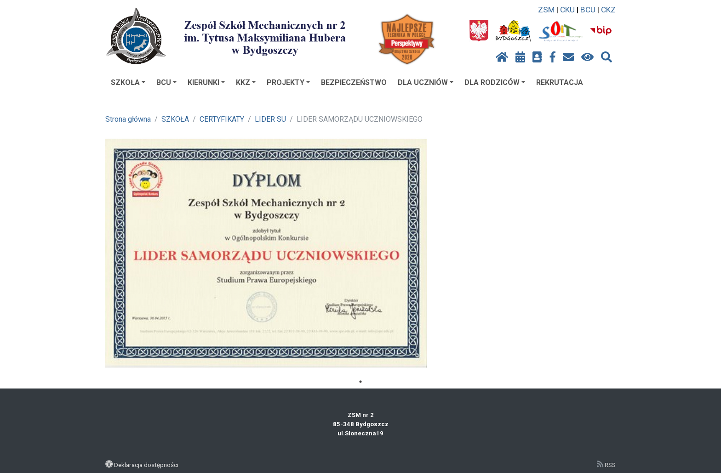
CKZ (608, 9)
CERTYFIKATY (222, 119)
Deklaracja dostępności (146, 464)
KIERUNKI (206, 82)
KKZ (246, 82)
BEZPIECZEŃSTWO (354, 82)
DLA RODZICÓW (494, 82)
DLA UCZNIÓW (425, 82)
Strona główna (128, 119)
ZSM (546, 9)
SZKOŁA (128, 82)
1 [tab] (360, 381)
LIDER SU (270, 119)
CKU (567, 9)
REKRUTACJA (559, 82)
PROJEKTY (288, 82)
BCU (587, 9)
